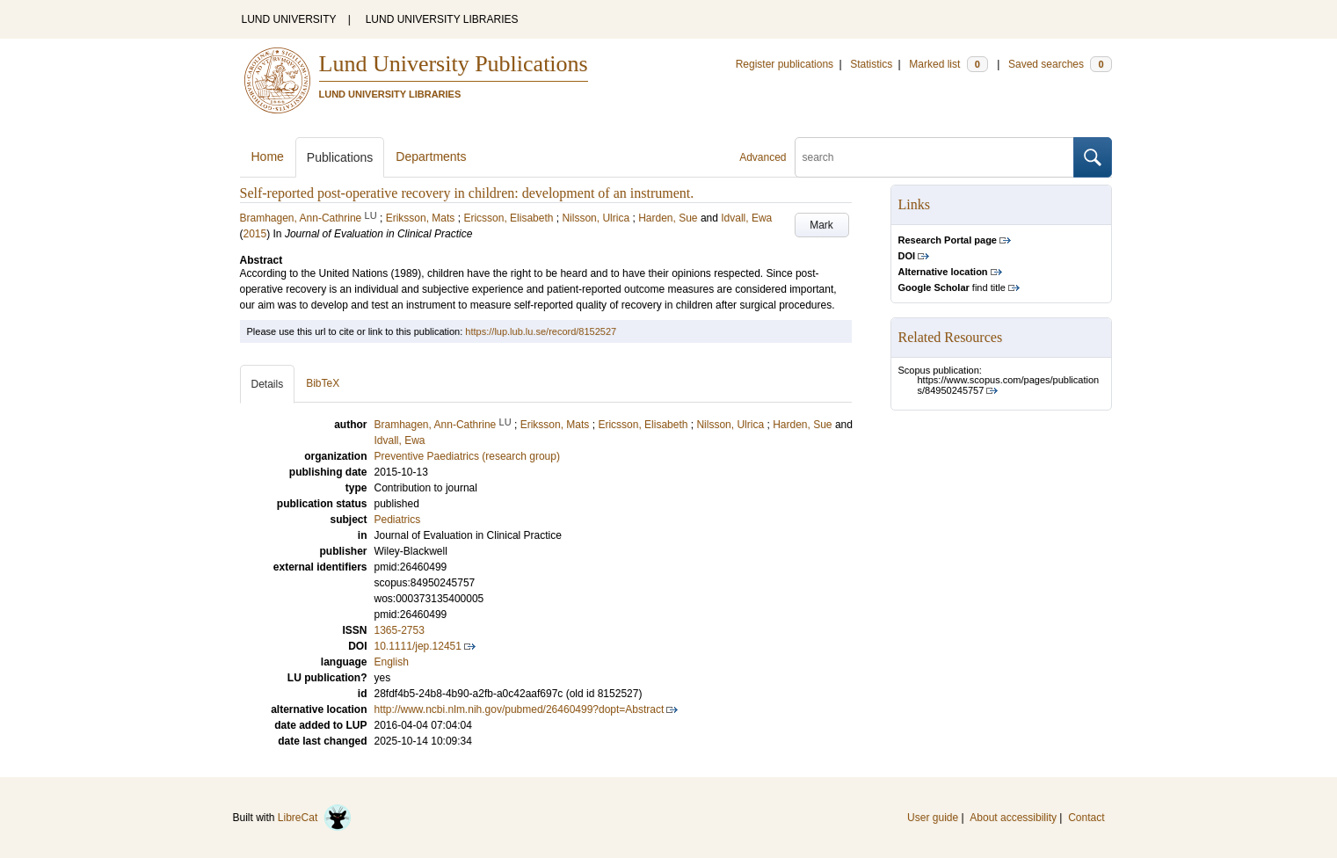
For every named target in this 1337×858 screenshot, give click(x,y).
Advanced (762, 157)
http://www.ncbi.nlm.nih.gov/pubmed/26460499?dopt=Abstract (519, 709)
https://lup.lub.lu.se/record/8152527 (540, 331)
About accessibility (1013, 817)
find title (952, 287)
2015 (255, 234)
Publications (340, 157)
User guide (932, 817)
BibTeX (322, 383)
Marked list (948, 64)
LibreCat (315, 817)
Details (267, 384)
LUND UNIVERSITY (289, 19)
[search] (934, 157)
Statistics (871, 64)
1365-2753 (399, 630)
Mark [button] (821, 225)
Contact (1086, 817)
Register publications (784, 64)
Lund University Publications (453, 63)
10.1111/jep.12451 (417, 646)
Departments (431, 156)
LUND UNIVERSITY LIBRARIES (442, 19)
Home (267, 156)
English (391, 662)
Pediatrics (397, 519)
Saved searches (1060, 64)
